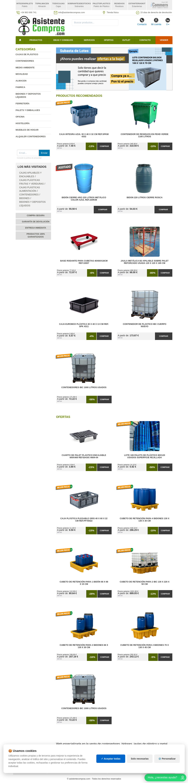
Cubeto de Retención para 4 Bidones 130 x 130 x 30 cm (144, 519)
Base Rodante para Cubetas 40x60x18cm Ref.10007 (84, 262)
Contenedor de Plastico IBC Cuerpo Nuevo (144, 325)
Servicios (89, 40)
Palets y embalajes (28, 110)
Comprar (104, 146)
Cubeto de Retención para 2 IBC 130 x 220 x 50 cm (144, 583)
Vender (164, 40)
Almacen (21, 80)
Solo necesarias (140, 762)
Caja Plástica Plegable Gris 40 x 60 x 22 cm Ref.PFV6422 (84, 519)
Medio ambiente (25, 67)
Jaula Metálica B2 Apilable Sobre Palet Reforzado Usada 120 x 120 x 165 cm (144, 262)
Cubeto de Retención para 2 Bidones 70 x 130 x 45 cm (144, 646)
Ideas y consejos (63, 40)
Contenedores (25, 61)
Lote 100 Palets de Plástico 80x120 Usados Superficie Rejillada (144, 456)
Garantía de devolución (35, 222)
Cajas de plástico (27, 54)
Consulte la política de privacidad (29, 158)
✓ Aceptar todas (111, 762)
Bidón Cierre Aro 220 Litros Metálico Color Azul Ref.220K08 (84, 198)
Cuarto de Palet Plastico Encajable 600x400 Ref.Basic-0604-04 (84, 456)
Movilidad (22, 74)
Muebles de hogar (27, 130)
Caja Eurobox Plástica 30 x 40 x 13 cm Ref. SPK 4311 (84, 325)
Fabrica (20, 87)
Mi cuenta (156, 22)
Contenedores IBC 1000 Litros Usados (83, 387)
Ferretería (23, 103)
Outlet (126, 40)
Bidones (24, 198)
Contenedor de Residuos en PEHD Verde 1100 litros (144, 135)
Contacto (142, 22)
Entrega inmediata (35, 228)
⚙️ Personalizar (167, 762)
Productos (36, 40)
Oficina (20, 116)
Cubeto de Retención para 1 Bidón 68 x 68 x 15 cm (84, 583)
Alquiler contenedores (31, 136)
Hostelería (23, 123)
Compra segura (36, 215)
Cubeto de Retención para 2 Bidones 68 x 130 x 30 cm (84, 646)
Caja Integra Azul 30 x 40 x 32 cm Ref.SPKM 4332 (84, 135)
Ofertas (108, 40)
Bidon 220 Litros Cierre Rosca (144, 197)
